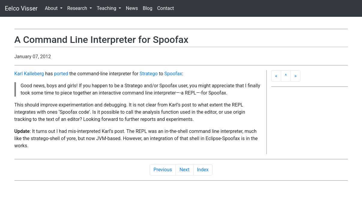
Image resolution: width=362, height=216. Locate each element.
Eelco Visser (21, 8)
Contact (165, 8)
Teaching (107, 8)
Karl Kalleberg (29, 73)
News (132, 8)
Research (77, 8)
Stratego (149, 73)
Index (203, 169)
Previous (163, 169)
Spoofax (173, 73)
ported (61, 73)
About (52, 8)
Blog (147, 8)
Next (184, 169)
